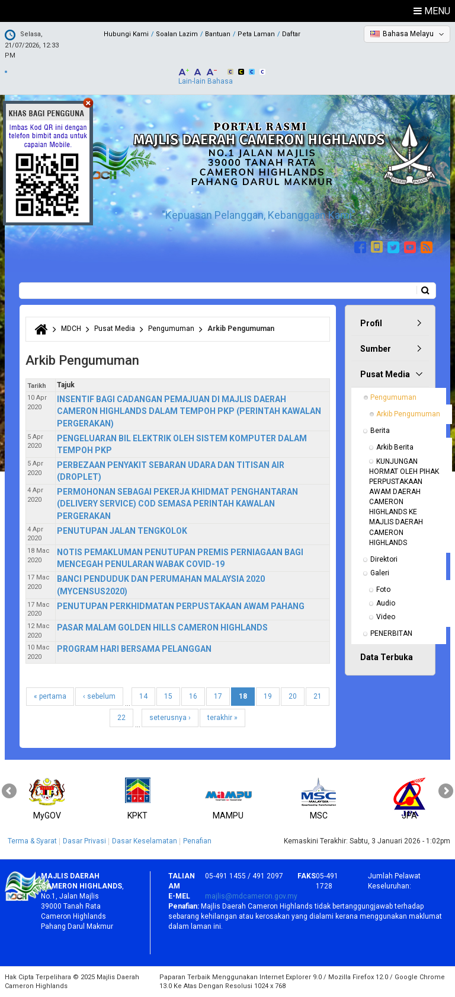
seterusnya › (170, 717)
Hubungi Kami (126, 34)
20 (293, 696)
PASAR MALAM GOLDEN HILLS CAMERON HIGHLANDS (162, 627)
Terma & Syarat (32, 841)
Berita (380, 430)
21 (317, 696)
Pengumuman (171, 328)
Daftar (291, 34)
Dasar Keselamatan (144, 841)
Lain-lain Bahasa (205, 81)
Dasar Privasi (84, 841)
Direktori (384, 559)
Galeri (379, 573)
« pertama (50, 696)
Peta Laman (256, 34)
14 (143, 696)
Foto (383, 589)
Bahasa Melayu (408, 34)
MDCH (71, 328)
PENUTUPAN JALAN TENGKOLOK (122, 531)
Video (385, 617)
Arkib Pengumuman (408, 414)
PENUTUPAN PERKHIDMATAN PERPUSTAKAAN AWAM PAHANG (181, 606)
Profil (371, 323)
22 (121, 717)
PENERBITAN (391, 633)
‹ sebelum (99, 696)
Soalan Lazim (177, 34)
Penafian (197, 841)
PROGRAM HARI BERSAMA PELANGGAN (134, 649)
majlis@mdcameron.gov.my (251, 896)
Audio (385, 603)
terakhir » (222, 717)
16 (193, 696)
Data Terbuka (386, 657)
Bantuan (217, 34)
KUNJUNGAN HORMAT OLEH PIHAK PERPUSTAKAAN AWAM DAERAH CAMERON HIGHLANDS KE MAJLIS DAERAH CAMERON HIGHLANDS (405, 502)
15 (168, 696)
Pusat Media (114, 328)
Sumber (375, 348)
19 (268, 696)
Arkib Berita (395, 447)
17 (218, 696)
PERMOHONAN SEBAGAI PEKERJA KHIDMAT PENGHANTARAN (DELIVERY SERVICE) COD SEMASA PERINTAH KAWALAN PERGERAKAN (177, 503)
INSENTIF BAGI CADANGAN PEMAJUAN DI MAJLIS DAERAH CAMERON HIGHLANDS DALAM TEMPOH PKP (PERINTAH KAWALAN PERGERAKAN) (189, 411)
